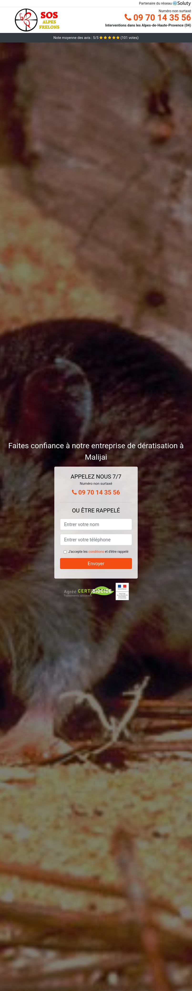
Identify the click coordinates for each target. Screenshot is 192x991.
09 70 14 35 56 (158, 18)
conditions (96, 551)
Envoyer (96, 563)
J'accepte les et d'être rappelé (98, 551)
